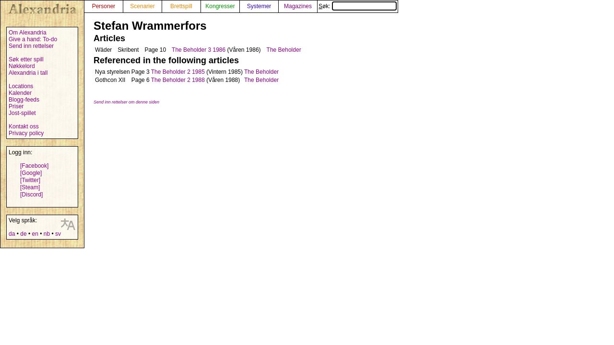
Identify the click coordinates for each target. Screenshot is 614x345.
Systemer (259, 6)
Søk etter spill (26, 59)
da (12, 233)
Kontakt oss (24, 126)
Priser (16, 106)
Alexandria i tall (28, 72)
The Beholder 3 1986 (198, 49)
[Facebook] (34, 165)
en (35, 233)
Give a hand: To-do (33, 39)
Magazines (298, 6)
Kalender (20, 93)
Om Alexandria (28, 32)
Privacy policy (26, 133)
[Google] (31, 173)
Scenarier (142, 6)
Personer (104, 6)
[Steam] (30, 187)
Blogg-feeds (24, 99)
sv (58, 233)
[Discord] (31, 194)
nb (47, 233)
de (23, 233)
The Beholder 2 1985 (178, 72)
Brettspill (181, 6)
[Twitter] (30, 180)
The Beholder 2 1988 (178, 80)
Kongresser (220, 6)
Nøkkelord (22, 66)
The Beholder (284, 49)
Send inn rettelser (31, 46)
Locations (21, 86)
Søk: (358, 6)
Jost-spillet (22, 113)
